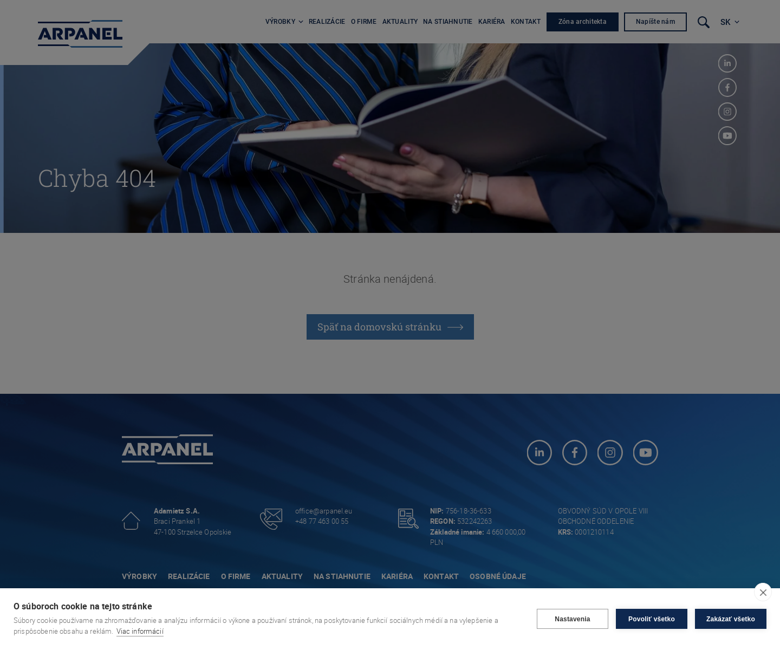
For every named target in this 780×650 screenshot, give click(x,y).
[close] (763, 592)
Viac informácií (140, 631)
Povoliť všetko (651, 619)
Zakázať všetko (730, 619)
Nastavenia (572, 619)
